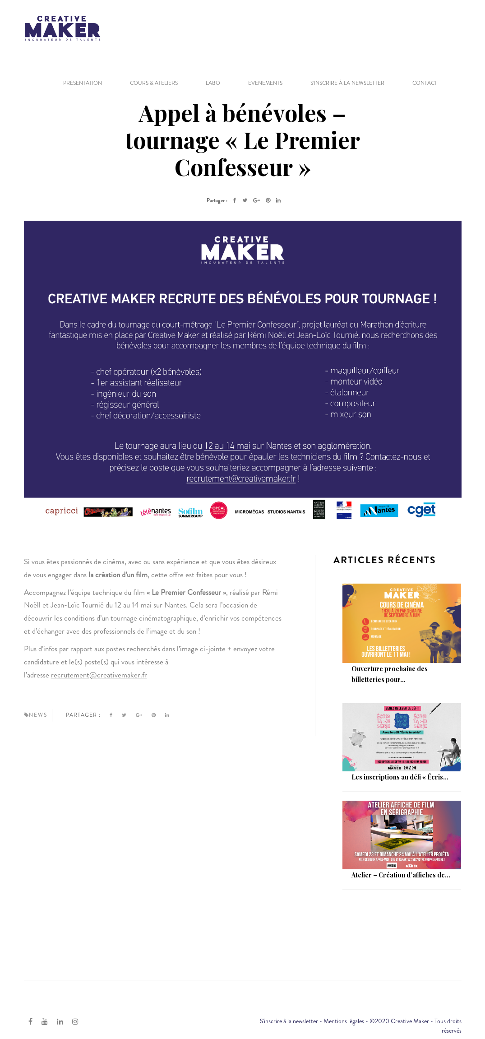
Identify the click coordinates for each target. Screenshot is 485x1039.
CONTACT (424, 83)
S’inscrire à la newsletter (347, 83)
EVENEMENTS (265, 83)
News (38, 715)
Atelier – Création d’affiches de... (400, 875)
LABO (213, 83)
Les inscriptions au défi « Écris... (399, 777)
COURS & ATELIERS (154, 83)
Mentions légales (343, 1020)
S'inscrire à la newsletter (289, 1020)
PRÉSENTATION (82, 83)
